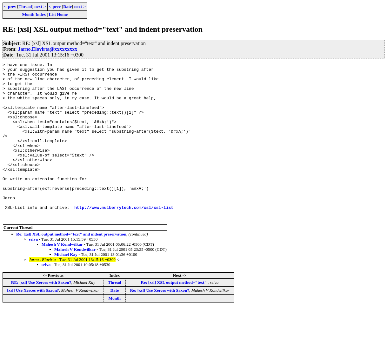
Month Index (34, 14)
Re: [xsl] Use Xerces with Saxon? (159, 321)
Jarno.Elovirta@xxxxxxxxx (47, 49)
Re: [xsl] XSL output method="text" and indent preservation (71, 265)
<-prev (10, 6)
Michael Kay (65, 285)
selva (33, 270)
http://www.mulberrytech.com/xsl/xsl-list (123, 237)
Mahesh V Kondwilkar (62, 275)
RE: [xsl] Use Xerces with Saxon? (41, 313)
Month (115, 329)
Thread (25, 6)
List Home (58, 14)
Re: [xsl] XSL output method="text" (174, 313)
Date (67, 6)
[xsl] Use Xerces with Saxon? (33, 321)
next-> (40, 6)
